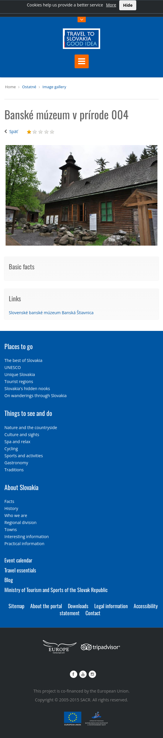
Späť (13, 131)
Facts (9, 501)
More (111, 5)
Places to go (18, 346)
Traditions (14, 469)
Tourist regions (18, 381)
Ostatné (29, 86)
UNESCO (12, 367)
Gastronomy (16, 462)
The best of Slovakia (23, 360)
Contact (92, 613)
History (11, 508)
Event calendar (18, 560)
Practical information (24, 543)
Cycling (11, 448)
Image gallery (54, 86)
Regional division (20, 522)
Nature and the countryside (30, 427)
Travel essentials (20, 570)
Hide (127, 5)
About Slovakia (21, 487)
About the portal (46, 606)
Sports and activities (23, 455)
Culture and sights (21, 434)
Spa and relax (17, 441)
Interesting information (26, 536)
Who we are (15, 515)
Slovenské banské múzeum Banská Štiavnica (51, 312)
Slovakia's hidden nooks (27, 388)
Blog (8, 580)
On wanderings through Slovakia (35, 395)
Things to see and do (28, 413)
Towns (10, 529)
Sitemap (16, 606)
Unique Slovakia (19, 374)
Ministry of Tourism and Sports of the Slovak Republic (55, 590)
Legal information (111, 606)
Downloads (78, 606)
